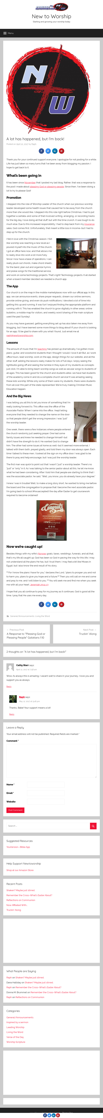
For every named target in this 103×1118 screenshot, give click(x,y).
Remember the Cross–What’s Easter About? (29, 895)
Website (10, 801)
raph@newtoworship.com (19, 335)
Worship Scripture (15, 1042)
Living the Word (42, 616)
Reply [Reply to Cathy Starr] (9, 686)
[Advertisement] (51, 941)
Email (10, 793)
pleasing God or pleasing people (47, 186)
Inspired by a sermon (17, 1022)
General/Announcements (22, 616)
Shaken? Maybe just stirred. (20, 890)
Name (10, 784)
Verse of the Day (15, 1037)
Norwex (42, 553)
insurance (89, 224)
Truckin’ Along (13, 910)
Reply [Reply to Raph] (11, 714)
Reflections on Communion (20, 900)
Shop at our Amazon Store (20, 870)
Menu (8, 33)
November (30, 182)
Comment (12, 741)
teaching (42, 349)
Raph (34, 144)
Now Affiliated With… (16, 905)
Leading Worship (15, 1027)
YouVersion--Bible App (18, 847)
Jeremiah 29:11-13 (39, 584)
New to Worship (51, 16)
